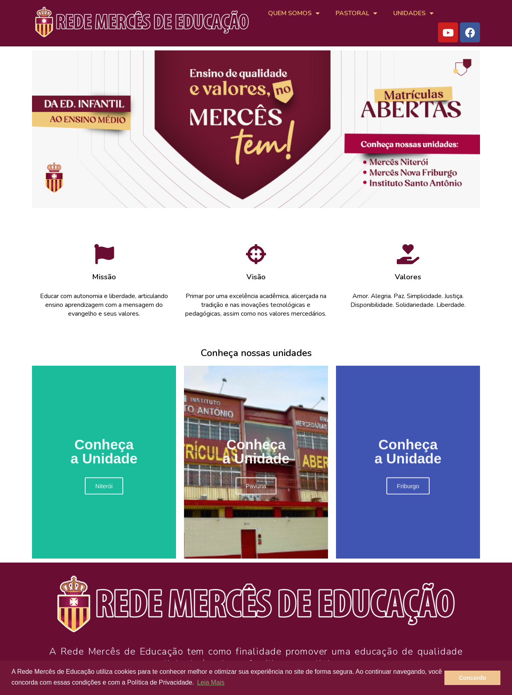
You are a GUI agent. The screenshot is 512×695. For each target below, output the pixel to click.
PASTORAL (356, 13)
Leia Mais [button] (210, 682)
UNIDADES (413, 13)
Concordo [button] (472, 678)
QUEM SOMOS (294, 13)
